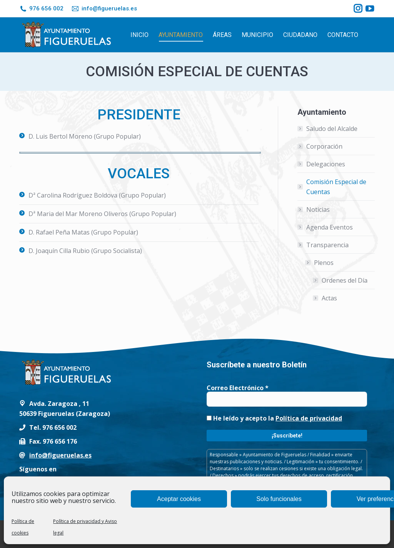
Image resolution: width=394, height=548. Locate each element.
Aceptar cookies (179, 499)
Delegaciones (325, 164)
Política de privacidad (308, 418)
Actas (329, 298)
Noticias (318, 209)
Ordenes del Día (344, 280)
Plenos (320, 262)
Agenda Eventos (329, 227)
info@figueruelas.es (104, 8)
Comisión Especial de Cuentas (336, 187)
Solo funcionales (278, 499)
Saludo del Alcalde (331, 128)
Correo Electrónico (238, 388)
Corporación (324, 146)
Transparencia (324, 245)
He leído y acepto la (274, 418)
